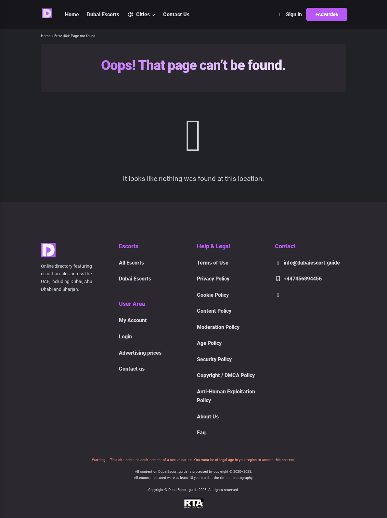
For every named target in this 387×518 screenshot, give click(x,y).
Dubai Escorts (103, 14)
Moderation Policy (218, 327)
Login (125, 337)
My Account (133, 320)
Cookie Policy (213, 295)
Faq (201, 432)
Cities (138, 14)
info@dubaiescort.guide (307, 263)
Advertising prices (140, 353)
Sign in (289, 14)
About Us (208, 417)
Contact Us (176, 14)
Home (72, 14)
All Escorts (131, 263)
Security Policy (214, 359)
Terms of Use (212, 263)
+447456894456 (298, 279)
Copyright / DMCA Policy (226, 375)
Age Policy (209, 343)
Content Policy (214, 311)
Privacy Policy (213, 279)
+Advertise (327, 14)
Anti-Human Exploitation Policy (226, 395)
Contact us (132, 369)
